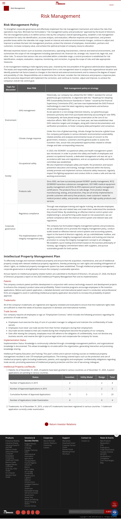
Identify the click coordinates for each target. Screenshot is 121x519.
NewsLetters (104, 443)
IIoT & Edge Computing (29, 473)
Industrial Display (12, 443)
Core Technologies (107, 460)
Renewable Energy (31, 491)
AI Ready (28, 448)
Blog (101, 463)
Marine (27, 467)
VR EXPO (103, 454)
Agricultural (29, 458)
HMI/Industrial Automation (30, 455)
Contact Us (85, 441)
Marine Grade (11, 462)
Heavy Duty (29, 497)
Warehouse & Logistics (30, 477)
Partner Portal (67, 449)
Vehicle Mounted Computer (12, 453)
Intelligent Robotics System (32, 485)
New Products (105, 441)
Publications (104, 448)
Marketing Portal (68, 452)
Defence (28, 480)
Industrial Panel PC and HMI (12, 446)
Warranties (66, 441)
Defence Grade (11, 449)
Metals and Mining (31, 500)
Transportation (30, 461)
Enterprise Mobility (12, 441)
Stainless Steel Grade (11, 476)
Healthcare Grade (12, 460)
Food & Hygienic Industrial (31, 464)
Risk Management (18, 8)
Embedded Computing (10, 457)
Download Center (68, 443)
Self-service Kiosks (31, 493)
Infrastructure (30, 482)
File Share (66, 454)
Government (29, 495)
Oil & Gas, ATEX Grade (11, 470)
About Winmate (49, 441)
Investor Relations (50, 443)
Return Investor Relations (63, 424)
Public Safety (29, 469)
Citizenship (47, 445)
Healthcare (29, 488)
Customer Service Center (68, 446)
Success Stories (30, 506)
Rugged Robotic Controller (11, 465)
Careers (46, 448)
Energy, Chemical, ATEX (31, 451)
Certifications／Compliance (106, 457)
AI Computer (10, 473)
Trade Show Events (107, 450)
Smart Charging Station (30, 503)
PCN (101, 445)
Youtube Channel (106, 452)
